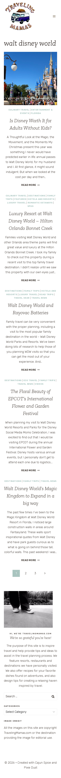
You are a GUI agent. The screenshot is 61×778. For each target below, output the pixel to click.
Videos (39, 384)
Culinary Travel (18, 110)
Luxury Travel (16, 202)
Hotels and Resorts (41, 199)
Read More (30, 185)
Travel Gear (22, 298)
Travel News (39, 298)
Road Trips (46, 294)
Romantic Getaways (40, 202)
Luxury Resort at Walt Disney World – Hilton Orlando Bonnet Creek (30, 221)
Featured (20, 199)
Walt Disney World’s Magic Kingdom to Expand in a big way (30, 496)
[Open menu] (54, 16)
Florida (36, 113)
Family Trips (32, 291)
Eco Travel (30, 380)
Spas (30, 206)
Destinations (36, 195)
